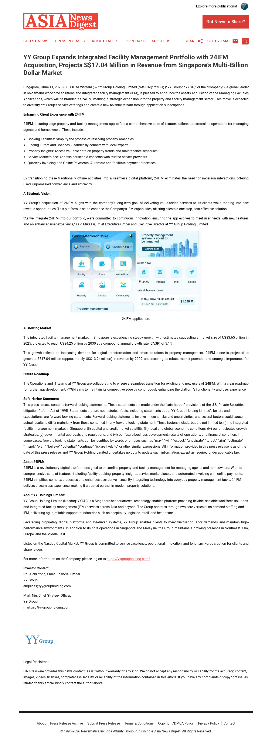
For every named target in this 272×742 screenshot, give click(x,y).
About (41, 723)
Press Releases (70, 41)
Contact (134, 41)
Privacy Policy (208, 723)
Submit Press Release (103, 723)
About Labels (105, 41)
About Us (160, 41)
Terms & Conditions (139, 723)
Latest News (35, 41)
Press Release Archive (66, 723)
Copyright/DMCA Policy (176, 723)
